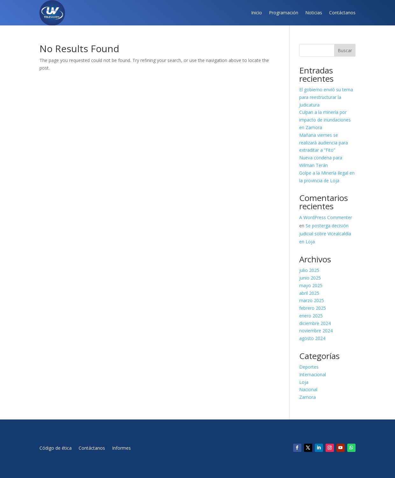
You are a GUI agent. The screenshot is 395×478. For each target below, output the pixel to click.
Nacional (308, 389)
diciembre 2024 (315, 323)
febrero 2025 (312, 308)
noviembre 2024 (316, 331)
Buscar (345, 50)
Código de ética (55, 448)
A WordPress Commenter (325, 217)
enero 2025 (311, 316)
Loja (303, 382)
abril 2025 (309, 293)
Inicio (256, 13)
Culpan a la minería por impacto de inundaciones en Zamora (325, 119)
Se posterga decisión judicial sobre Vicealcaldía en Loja (325, 234)
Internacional (312, 374)
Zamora (307, 397)
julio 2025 (309, 270)
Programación (283, 13)
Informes (121, 448)
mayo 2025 (310, 285)
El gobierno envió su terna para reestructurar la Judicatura (326, 97)
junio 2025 (310, 278)
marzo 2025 (311, 300)
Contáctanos (342, 13)
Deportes (309, 367)
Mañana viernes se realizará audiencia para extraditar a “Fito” (323, 142)
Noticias (313, 13)
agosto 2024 (312, 338)
